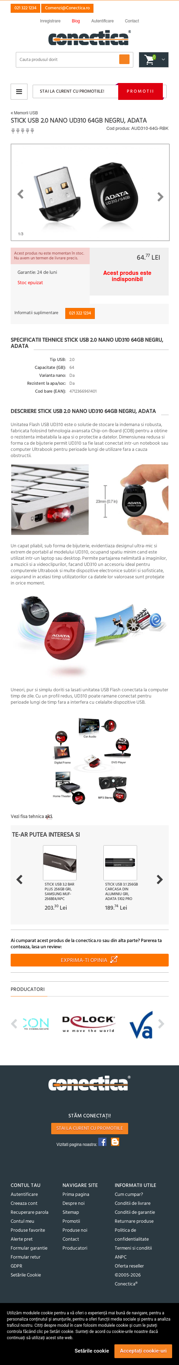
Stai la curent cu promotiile (89, 1129)
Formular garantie (29, 1248)
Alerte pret (22, 1239)
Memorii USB (24, 113)
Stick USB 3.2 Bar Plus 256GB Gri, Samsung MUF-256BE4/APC (59, 891)
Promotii (140, 91)
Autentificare (24, 1195)
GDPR (16, 1266)
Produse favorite (28, 1230)
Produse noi (75, 1230)
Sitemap (71, 1213)
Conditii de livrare (132, 1204)
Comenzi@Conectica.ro (67, 8)
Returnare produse (134, 1222)
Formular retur (26, 1257)
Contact (71, 1239)
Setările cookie (92, 1351)
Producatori (75, 1248)
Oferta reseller (129, 1266)
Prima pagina (76, 1195)
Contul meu (22, 1222)
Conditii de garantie (135, 1213)
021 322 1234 (25, 8)
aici (48, 817)
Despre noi (74, 1204)
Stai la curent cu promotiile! (72, 91)
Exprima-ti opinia (84, 960)
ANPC (120, 1257)
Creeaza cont (24, 1204)
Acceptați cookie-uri (143, 1351)
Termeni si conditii (133, 1248)
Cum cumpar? (129, 1195)
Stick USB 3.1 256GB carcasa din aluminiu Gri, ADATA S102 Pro (121, 891)
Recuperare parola (29, 1213)
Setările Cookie (26, 1275)
